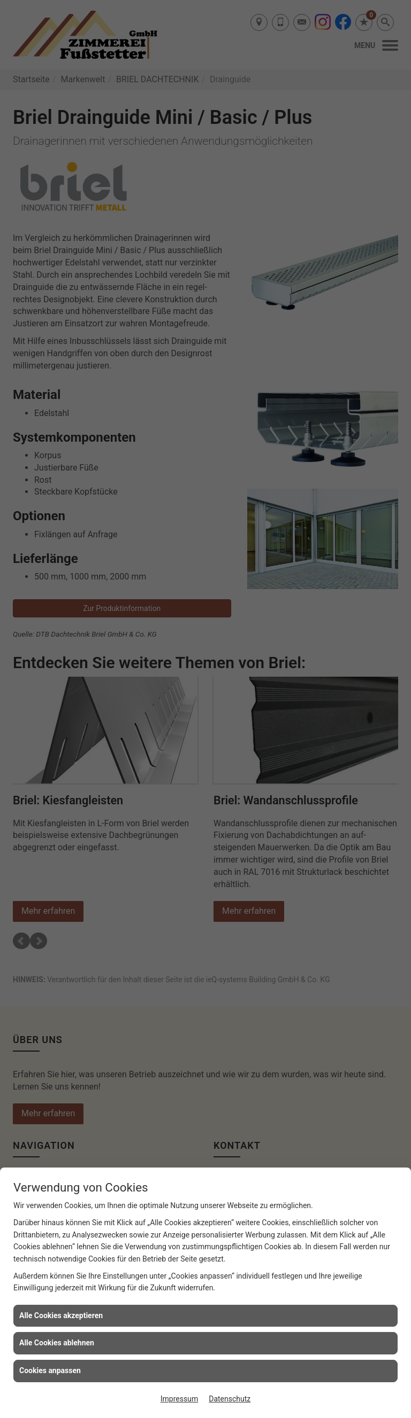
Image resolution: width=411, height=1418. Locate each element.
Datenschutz (229, 1399)
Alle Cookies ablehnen (56, 1342)
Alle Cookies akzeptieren (61, 1315)
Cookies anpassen (50, 1370)
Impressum (179, 1399)
